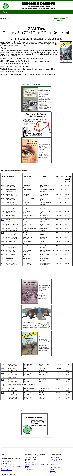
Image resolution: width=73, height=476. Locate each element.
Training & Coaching (31, 459)
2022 (2, 388)
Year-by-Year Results (8, 466)
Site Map (53, 472)
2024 (2, 397)
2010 (2, 246)
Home (3, 455)
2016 (2, 368)
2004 (2, 220)
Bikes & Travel (29, 462)
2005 (2, 224)
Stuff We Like (29, 469)
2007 (2, 233)
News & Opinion (6, 470)
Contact (52, 471)
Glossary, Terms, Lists (57, 467)
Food (26, 467)
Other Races (5, 463)
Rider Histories (54, 457)
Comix (27, 466)
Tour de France (6, 461)
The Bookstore (29, 461)
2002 (2, 211)
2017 (2, 373)
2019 (2, 380)
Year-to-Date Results (8, 465)
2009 (2, 241)
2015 (2, 364)
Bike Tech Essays (30, 457)
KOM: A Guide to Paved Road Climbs (37, 464)
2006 (2, 228)
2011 (2, 250)
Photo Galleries (55, 461)
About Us (53, 469)
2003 (2, 215)
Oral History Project (56, 459)
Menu (5, 12)
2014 (2, 263)
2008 (2, 237)
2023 (2, 393)
